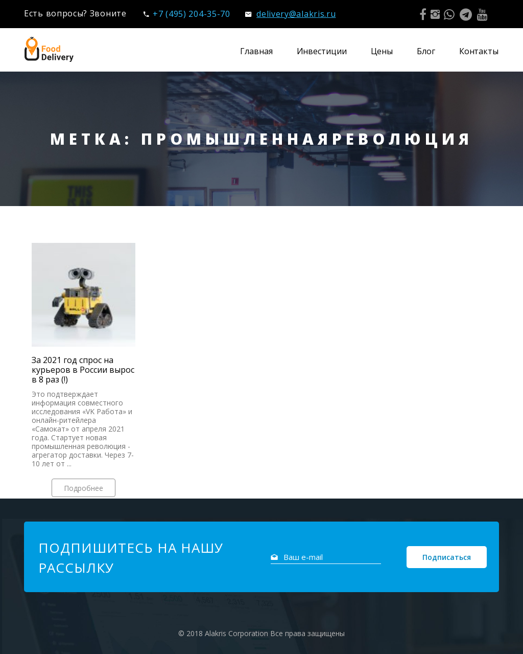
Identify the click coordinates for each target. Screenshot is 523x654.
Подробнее (83, 488)
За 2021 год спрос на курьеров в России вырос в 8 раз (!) (83, 370)
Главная (256, 51)
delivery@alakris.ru (290, 13)
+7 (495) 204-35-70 (187, 13)
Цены (382, 51)
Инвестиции (322, 51)
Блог (426, 51)
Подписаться (446, 557)
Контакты (478, 51)
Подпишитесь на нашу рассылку (130, 557)
